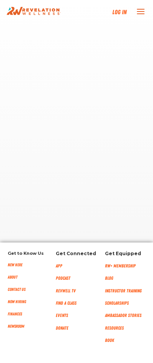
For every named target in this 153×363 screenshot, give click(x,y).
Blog (109, 278)
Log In (119, 12)
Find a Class (66, 303)
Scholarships (117, 303)
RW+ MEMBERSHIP (120, 266)
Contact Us (16, 289)
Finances (15, 314)
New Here (15, 264)
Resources (114, 328)
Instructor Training (123, 291)
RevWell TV (66, 291)
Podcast (63, 278)
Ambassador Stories (123, 315)
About (12, 277)
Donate (62, 328)
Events (62, 315)
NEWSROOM (16, 326)
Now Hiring (17, 301)
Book (109, 340)
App (59, 266)
